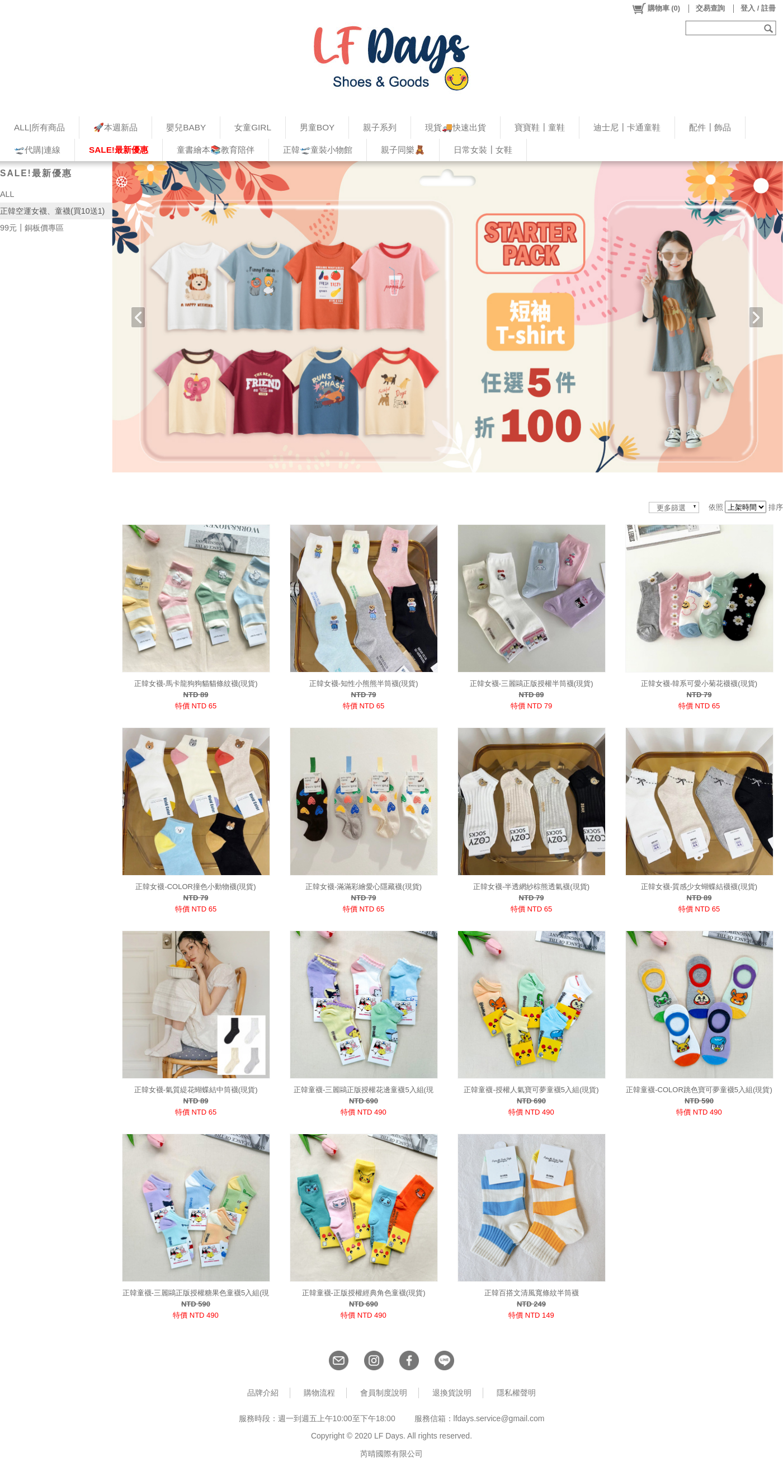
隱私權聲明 (516, 1392)
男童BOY (317, 127)
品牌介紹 (263, 1392)
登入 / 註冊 (758, 8)
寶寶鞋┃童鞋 (540, 127)
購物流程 (319, 1392)
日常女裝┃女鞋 (483, 149)
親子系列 (380, 127)
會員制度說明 (383, 1392)
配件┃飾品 (710, 127)
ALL (7, 194)
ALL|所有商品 (39, 127)
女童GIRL (252, 127)
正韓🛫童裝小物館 (317, 149)
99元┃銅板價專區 (32, 227)
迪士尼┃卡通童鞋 (627, 127)
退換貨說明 (451, 1392)
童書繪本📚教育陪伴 (215, 149)
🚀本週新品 (115, 127)
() (656, 8)
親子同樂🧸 (403, 149)
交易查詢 (710, 8)
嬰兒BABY (186, 127)
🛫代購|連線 (37, 149)
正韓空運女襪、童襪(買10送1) (52, 210)
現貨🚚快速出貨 (455, 127)
